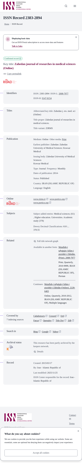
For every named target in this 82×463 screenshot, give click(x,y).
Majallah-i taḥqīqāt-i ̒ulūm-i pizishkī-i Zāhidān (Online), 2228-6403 (57, 291)
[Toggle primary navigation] (75, 6)
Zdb (70, 323)
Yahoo (56, 335)
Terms (72, 427)
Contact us (72, 420)
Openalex (47, 323)
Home (6, 24)
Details (39, 355)
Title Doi (60, 323)
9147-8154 (47, 98)
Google (45, 335)
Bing (35, 335)
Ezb (62, 319)
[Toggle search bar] (66, 6)
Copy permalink (13, 74)
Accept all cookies (41, 453)
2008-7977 (64, 93)
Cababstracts (39, 319)
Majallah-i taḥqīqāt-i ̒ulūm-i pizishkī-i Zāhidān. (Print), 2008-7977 (66, 254)
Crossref (53, 319)
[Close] (78, 431)
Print (64, 139)
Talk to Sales (17, 46)
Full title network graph (46, 241)
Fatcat (36, 323)
